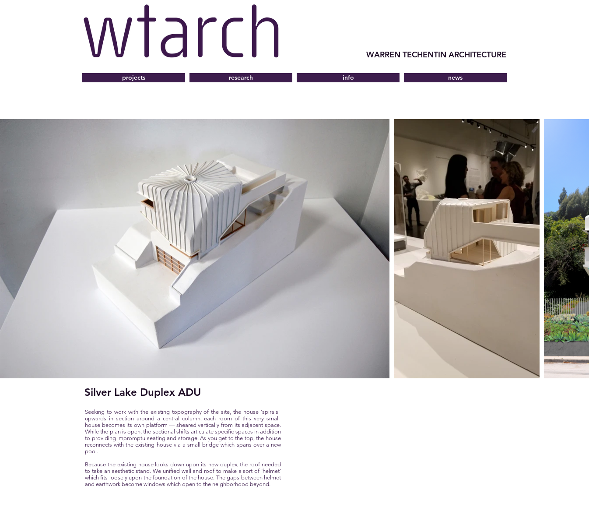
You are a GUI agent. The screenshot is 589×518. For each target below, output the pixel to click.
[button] (348, 77)
